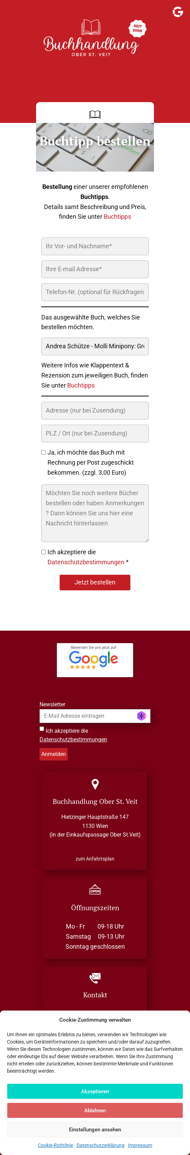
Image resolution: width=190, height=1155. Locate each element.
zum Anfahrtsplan (95, 859)
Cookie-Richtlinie (55, 1145)
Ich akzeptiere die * (88, 557)
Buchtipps (117, 216)
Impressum (140, 1145)
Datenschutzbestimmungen (86, 562)
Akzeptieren (95, 1091)
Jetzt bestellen (95, 582)
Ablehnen (95, 1110)
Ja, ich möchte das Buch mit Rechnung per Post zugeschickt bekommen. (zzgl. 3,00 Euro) (91, 462)
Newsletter (52, 704)
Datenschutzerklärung (100, 1145)
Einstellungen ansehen (95, 1130)
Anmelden (53, 754)
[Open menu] (95, 114)
